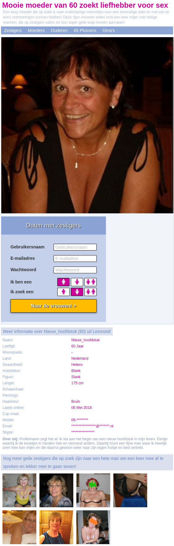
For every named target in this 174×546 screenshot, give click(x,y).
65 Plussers (85, 30)
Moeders (36, 30)
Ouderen (59, 30)
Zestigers (13, 30)
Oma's (109, 30)
